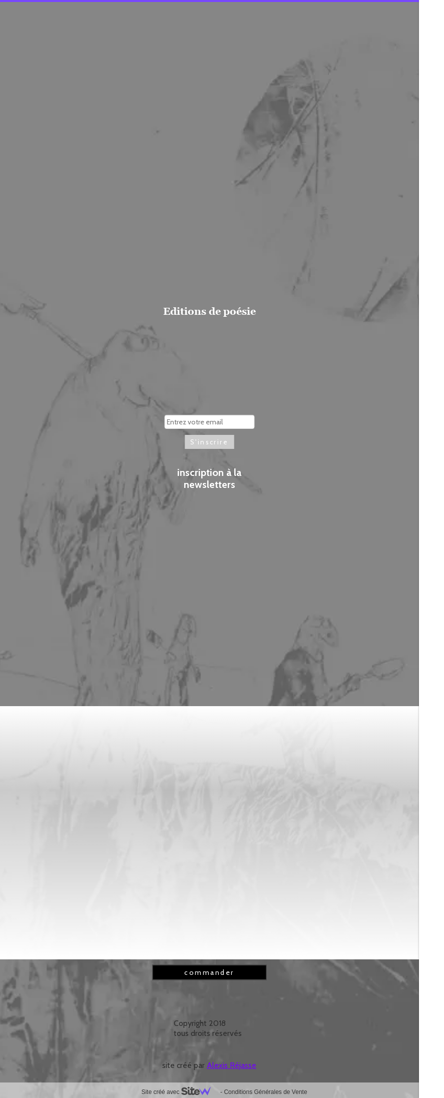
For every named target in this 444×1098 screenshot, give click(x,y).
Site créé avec (179, 1091)
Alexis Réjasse (231, 1065)
